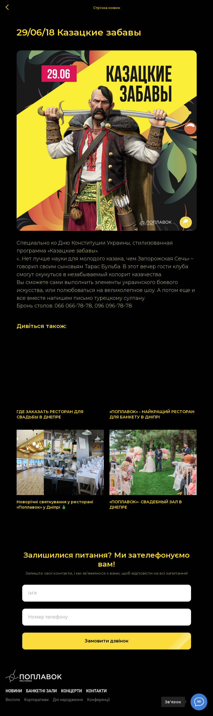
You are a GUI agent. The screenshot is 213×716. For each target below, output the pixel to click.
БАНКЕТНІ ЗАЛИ (41, 691)
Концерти (71, 691)
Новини (14, 691)
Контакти (96, 691)
